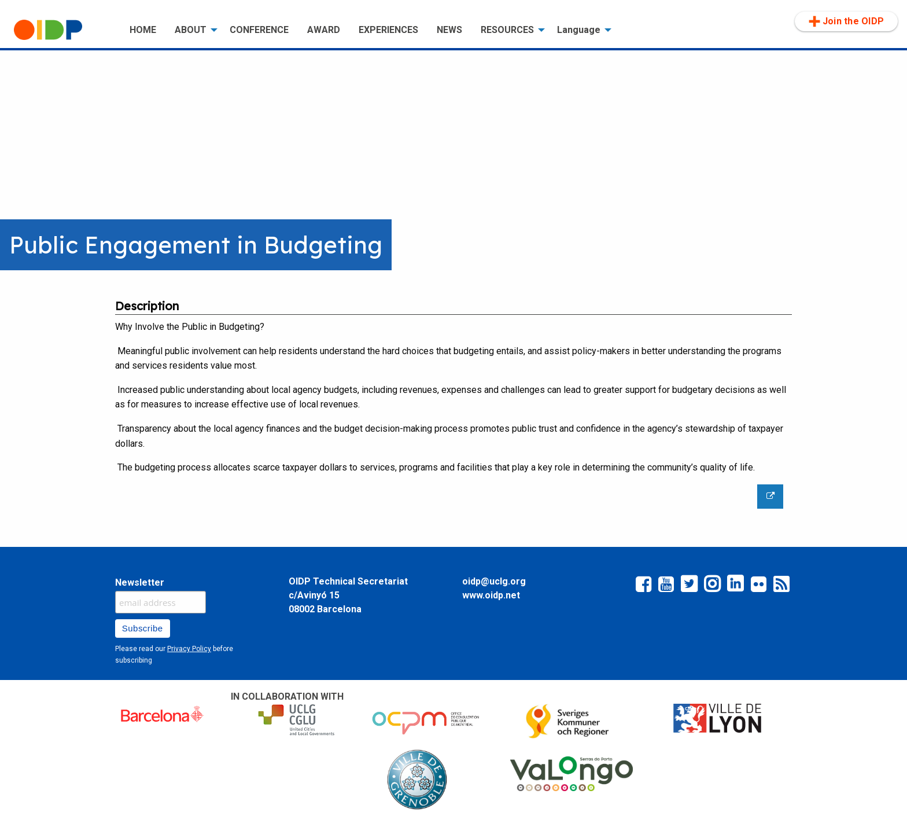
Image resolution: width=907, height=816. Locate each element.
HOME (143, 29)
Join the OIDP (846, 21)
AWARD (323, 29)
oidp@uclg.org (494, 581)
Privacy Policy (189, 649)
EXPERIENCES (388, 29)
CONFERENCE (259, 29)
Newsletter (139, 582)
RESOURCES (507, 29)
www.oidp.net (491, 595)
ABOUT (191, 29)
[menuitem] (62, 30)
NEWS (449, 29)
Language (578, 29)
